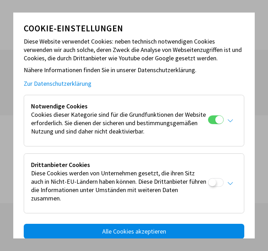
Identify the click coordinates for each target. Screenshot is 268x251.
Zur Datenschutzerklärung (57, 83)
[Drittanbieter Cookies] (216, 182)
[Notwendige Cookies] (216, 119)
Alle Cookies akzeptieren (134, 231)
